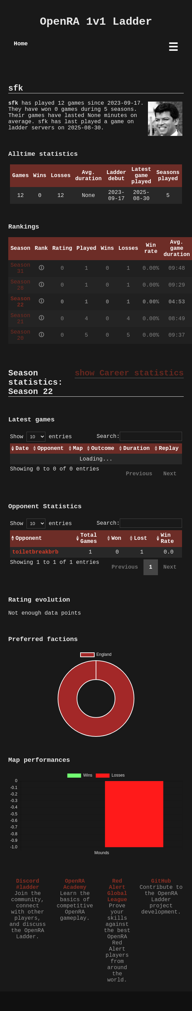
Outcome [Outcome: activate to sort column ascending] (102, 448)
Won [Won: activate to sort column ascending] (116, 538)
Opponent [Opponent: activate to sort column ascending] (50, 448)
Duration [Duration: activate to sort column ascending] (136, 448)
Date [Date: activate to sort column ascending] (22, 448)
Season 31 (20, 268)
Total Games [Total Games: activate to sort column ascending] (89, 538)
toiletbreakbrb (35, 552)
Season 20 (20, 335)
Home (21, 43)
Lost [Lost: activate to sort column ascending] (140, 538)
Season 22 (20, 302)
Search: (139, 436)
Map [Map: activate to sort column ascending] (78, 448)
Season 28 (20, 285)
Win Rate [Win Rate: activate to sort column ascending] (167, 538)
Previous (139, 474)
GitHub (161, 881)
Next (170, 474)
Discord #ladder (27, 884)
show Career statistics (129, 373)
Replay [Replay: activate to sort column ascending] (169, 448)
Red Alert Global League (117, 890)
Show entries (41, 437)
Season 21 (20, 319)
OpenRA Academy (74, 884)
